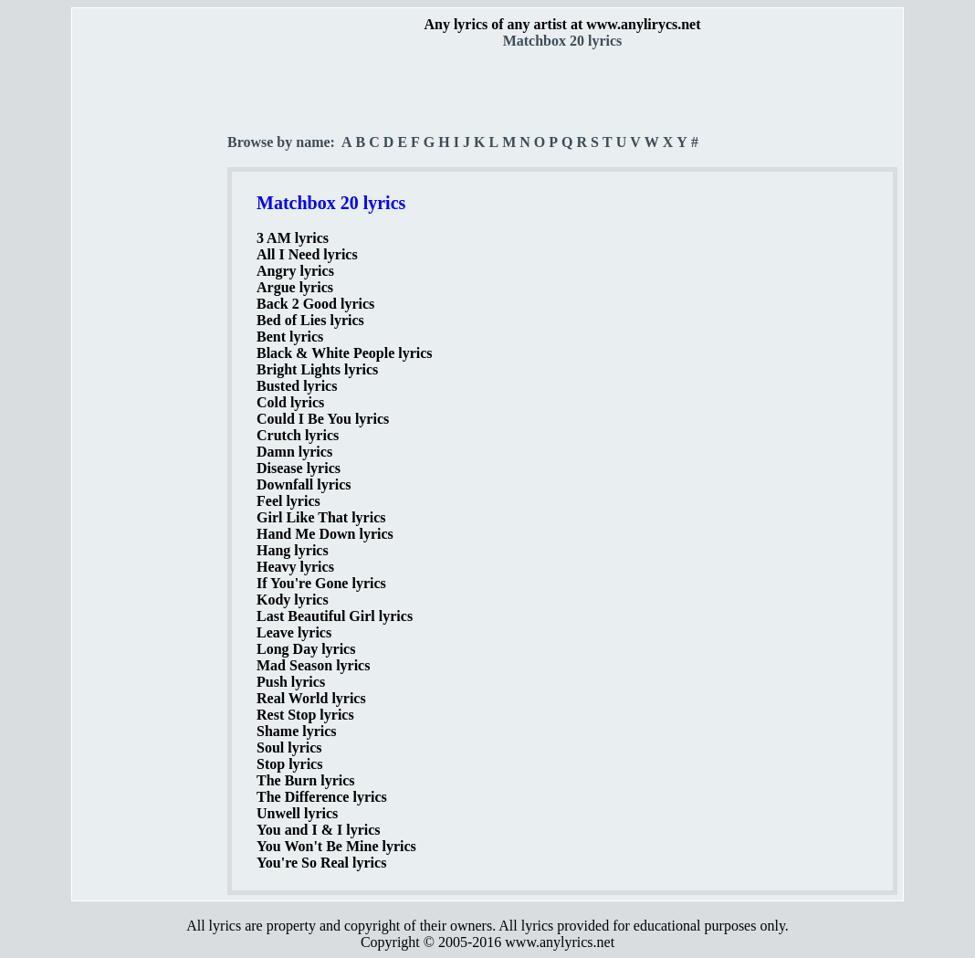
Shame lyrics (297, 731)
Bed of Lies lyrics (310, 320)
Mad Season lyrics (313, 665)
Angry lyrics (295, 271)
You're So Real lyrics (321, 862)
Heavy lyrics (295, 566)
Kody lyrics (293, 599)
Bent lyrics (290, 336)
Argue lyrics (295, 287)
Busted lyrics (297, 386)
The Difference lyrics (322, 797)
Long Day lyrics (306, 649)
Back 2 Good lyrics (315, 303)
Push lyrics (291, 682)
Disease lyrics (299, 468)
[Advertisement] (151, 321)
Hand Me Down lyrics (325, 534)
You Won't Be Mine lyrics (336, 846)
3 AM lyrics (293, 238)
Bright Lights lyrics (317, 369)
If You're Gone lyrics (321, 583)
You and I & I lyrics (319, 829)
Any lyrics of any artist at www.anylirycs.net (562, 24)
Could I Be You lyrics (323, 418)
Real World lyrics (311, 698)
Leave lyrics (294, 632)
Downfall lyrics (304, 484)
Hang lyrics (293, 550)
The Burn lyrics (306, 780)
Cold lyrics (290, 402)
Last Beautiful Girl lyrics (335, 616)
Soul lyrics (289, 747)
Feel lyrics (288, 501)
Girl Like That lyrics (321, 517)
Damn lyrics (294, 451)
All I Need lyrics (307, 254)
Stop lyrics (289, 764)
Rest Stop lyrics (305, 714)
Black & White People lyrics (345, 353)
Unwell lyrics (297, 813)
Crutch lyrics (298, 435)
